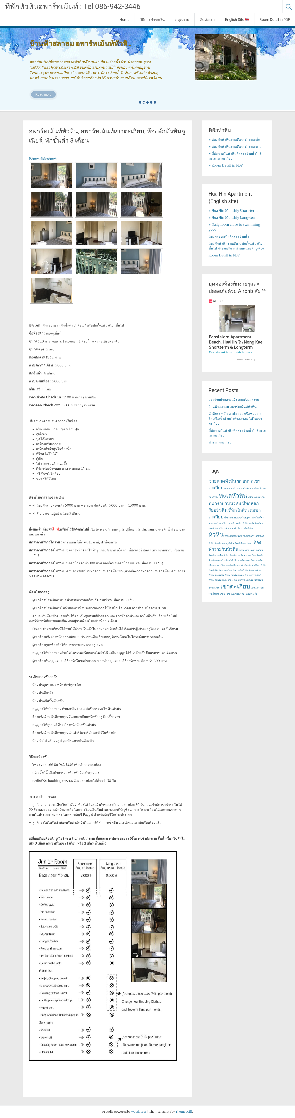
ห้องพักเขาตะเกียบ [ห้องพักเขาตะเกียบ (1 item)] (246, 560)
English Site (237, 19)
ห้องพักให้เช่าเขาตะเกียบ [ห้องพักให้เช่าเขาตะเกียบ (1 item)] (220, 570)
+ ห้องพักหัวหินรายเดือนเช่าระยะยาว (235, 146)
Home (124, 19)
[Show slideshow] (43, 159)
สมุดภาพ (182, 19)
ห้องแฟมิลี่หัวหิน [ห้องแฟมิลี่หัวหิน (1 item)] (222, 575)
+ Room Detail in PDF (226, 165)
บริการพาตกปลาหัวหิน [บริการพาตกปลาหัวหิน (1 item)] (229, 528)
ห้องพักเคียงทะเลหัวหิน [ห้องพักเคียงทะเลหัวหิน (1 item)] (236, 565)
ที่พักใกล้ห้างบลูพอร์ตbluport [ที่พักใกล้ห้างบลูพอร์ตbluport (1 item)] (237, 517)
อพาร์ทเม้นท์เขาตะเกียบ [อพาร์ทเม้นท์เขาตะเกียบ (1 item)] (226, 580)
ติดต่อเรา (207, 19)
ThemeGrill (184, 1111)
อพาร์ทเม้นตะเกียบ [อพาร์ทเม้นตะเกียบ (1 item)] (239, 575)
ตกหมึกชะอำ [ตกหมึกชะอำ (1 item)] (256, 488)
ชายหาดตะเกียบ (220, 442)
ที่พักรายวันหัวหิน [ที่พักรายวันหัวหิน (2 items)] (225, 503)
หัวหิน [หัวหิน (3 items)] (216, 534)
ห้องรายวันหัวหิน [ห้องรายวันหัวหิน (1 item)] (240, 570)
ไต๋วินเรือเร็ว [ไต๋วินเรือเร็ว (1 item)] (251, 594)
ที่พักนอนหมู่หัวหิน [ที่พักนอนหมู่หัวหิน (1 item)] (256, 497)
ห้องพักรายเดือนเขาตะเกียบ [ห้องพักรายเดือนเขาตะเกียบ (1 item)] (243, 555)
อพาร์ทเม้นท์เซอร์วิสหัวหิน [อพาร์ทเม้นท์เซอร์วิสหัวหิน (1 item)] (250, 580)
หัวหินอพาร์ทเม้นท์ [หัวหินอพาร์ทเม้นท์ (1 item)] (233, 536)
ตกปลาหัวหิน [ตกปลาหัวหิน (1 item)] (243, 488)
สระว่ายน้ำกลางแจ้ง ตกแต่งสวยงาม (234, 400)
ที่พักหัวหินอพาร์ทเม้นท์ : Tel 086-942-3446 (73, 6)
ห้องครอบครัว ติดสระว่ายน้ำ (229, 236)
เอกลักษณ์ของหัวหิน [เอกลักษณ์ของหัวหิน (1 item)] (235, 594)
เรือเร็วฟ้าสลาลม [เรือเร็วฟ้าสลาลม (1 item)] (217, 594)
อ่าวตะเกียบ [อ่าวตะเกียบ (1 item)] (214, 587)
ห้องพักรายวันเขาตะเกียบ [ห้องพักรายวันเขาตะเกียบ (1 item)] (251, 550)
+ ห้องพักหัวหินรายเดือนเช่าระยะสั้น (234, 139)
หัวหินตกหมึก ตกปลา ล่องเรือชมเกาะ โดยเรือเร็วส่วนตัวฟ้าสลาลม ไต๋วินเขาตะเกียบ (235, 418)
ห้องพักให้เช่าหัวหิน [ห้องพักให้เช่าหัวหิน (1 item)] (257, 565)
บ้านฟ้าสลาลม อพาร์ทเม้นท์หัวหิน (232, 407)
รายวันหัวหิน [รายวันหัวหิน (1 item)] (247, 528)
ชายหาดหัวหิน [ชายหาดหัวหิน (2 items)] (222, 481)
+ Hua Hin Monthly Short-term (233, 211)
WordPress (138, 1111)
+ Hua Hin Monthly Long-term (233, 217)
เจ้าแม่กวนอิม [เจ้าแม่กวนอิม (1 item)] (257, 587)
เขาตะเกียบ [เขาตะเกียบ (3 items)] (235, 586)
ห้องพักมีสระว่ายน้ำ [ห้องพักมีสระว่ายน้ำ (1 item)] (244, 543)
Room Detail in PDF (275, 19)
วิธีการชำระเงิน (152, 19)
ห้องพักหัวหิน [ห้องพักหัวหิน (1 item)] (231, 560)
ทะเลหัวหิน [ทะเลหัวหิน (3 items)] (233, 495)
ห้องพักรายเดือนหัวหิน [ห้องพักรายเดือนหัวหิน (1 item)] (219, 555)
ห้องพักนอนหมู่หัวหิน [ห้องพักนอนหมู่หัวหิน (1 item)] (224, 543)
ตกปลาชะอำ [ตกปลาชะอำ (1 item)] (230, 488)
